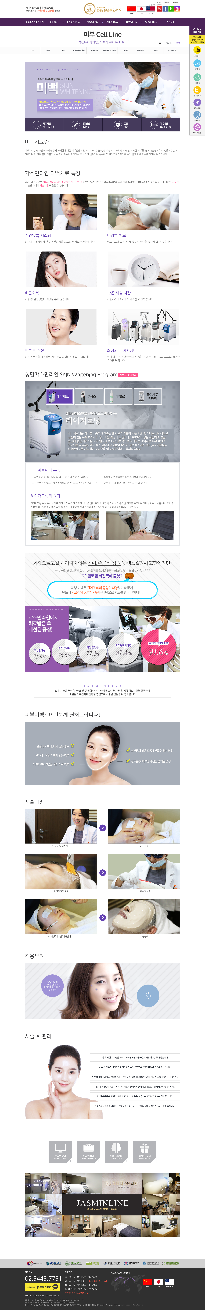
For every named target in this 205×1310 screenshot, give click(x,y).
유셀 (156, 50)
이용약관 (28, 1296)
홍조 (63, 50)
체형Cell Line (93, 22)
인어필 (125, 50)
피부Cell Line (132, 22)
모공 (48, 50)
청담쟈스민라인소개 (34, 22)
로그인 (159, 2)
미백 (32, 50)
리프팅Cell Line (73, 22)
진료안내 (29, 1272)
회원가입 (167, 2)
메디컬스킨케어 (109, 50)
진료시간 (69, 1272)
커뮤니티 (170, 22)
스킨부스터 (171, 50)
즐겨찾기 (176, 2)
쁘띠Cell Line (112, 22)
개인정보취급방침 (38, 1296)
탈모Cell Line (151, 22)
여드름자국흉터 (79, 50)
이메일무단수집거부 (52, 1296)
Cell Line (54, 22)
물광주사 (140, 50)
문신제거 (94, 50)
